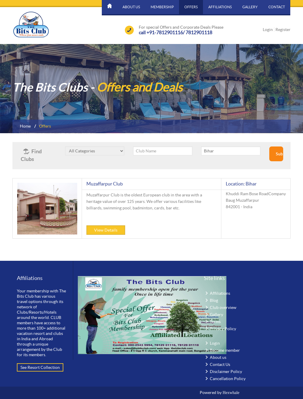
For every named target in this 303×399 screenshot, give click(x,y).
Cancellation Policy (228, 378)
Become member (225, 350)
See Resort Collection (40, 367)
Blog (214, 300)
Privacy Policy (223, 328)
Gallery (250, 7)
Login (268, 29)
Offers (191, 7)
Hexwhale (231, 392)
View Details (105, 230)
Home (25, 126)
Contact (276, 7)
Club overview (223, 307)
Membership (162, 7)
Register (283, 29)
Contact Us (220, 364)
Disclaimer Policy (226, 371)
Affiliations (220, 7)
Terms (215, 321)
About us (131, 7)
